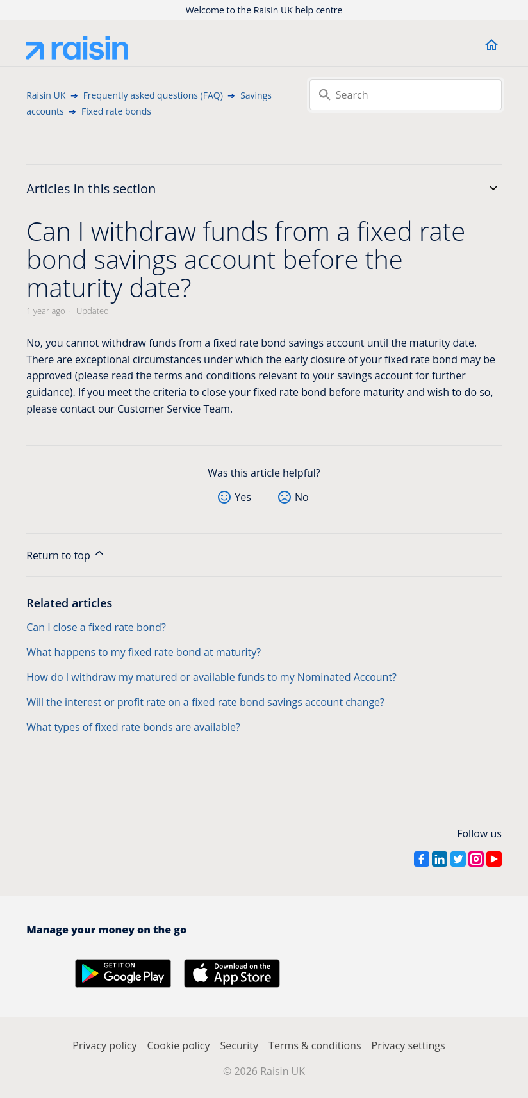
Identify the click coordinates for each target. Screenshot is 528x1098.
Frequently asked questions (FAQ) (153, 95)
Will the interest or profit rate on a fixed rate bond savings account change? (205, 702)
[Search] (405, 94)
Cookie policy (178, 1045)
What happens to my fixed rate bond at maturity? (143, 652)
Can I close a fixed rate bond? (96, 627)
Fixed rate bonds (116, 111)
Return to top (66, 554)
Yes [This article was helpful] (243, 497)
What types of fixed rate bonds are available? (133, 727)
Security (239, 1045)
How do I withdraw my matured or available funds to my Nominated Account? (211, 677)
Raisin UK (45, 95)
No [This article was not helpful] (302, 497)
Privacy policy (104, 1045)
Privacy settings (408, 1045)
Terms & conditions (314, 1045)
